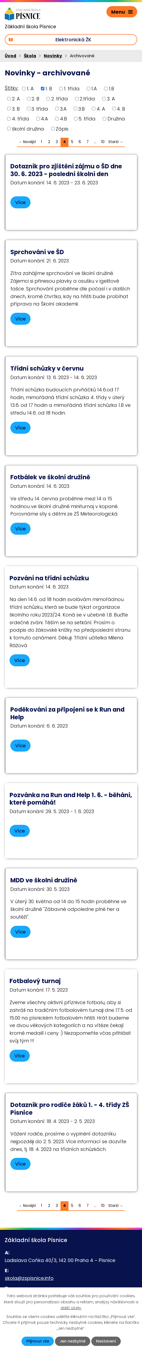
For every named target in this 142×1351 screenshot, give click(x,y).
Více (20, 202)
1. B (48, 88)
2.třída (87, 98)
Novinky (53, 56)
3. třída (39, 108)
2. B (35, 98)
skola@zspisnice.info (29, 1278)
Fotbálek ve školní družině (50, 477)
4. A (101, 108)
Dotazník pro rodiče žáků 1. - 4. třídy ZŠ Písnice (69, 1109)
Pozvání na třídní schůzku (49, 578)
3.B (81, 108)
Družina (116, 118)
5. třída (87, 118)
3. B (16, 108)
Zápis (62, 128)
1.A (94, 88)
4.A (44, 118)
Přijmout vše (37, 1341)
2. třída (59, 98)
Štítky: (11, 88)
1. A (30, 88)
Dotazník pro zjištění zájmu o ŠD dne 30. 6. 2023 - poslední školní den (66, 170)
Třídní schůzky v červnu (47, 368)
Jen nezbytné (72, 1341)
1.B (111, 88)
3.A (63, 108)
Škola (30, 56)
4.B (63, 118)
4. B (121, 108)
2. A (16, 98)
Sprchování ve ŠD (37, 252)
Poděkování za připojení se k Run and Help (67, 713)
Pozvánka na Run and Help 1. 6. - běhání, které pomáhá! (71, 799)
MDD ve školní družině (43, 880)
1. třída (72, 88)
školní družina (28, 128)
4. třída (20, 118)
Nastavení (106, 1341)
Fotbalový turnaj (35, 981)
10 (103, 141)
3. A (111, 98)
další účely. (71, 1308)
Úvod (10, 56)
